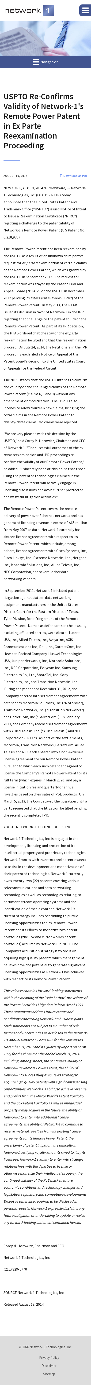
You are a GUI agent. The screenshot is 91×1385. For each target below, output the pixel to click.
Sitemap (49, 1374)
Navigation (45, 62)
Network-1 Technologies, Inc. (51, 1347)
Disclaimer (49, 1365)
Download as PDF (73, 176)
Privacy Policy (49, 1357)
